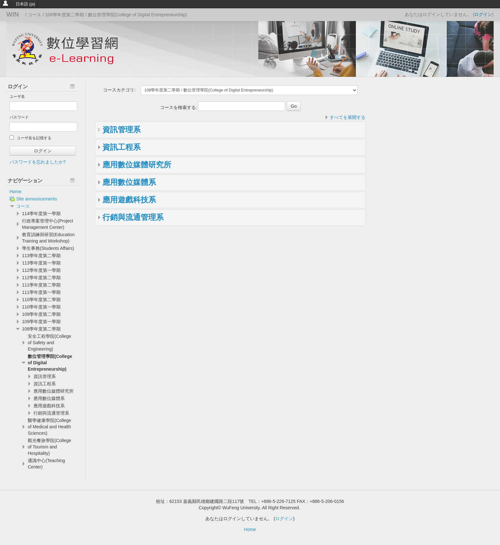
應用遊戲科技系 (129, 199)
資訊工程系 (121, 147)
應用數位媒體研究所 (136, 164)
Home (15, 191)
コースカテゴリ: (119, 89)
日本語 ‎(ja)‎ (25, 4)
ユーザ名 (17, 96)
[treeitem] (43, 191)
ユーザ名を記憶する (30, 137)
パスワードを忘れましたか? (38, 161)
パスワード (19, 117)
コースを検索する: (179, 107)
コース (23, 206)
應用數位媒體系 (129, 182)
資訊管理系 (121, 129)
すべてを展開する (347, 117)
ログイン (483, 14)
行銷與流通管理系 (133, 217)
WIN (12, 14)
